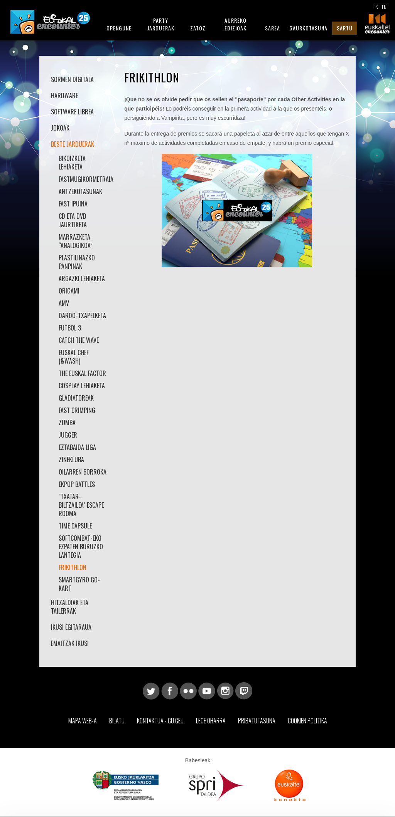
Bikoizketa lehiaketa (72, 162)
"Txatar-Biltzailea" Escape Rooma (81, 505)
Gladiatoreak (76, 398)
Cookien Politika (307, 720)
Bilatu (117, 720)
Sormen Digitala (72, 79)
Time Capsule (75, 525)
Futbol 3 (70, 327)
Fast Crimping (77, 410)
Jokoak (60, 128)
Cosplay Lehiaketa (82, 385)
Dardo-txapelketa (82, 315)
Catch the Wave (79, 340)
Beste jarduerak (72, 144)
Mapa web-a (82, 720)
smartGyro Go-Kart (79, 584)
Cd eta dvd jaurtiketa (73, 220)
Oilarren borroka (82, 471)
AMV (64, 303)
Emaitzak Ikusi (70, 643)
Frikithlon (72, 567)
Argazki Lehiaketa (82, 278)
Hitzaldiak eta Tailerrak (69, 607)
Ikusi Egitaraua (71, 627)
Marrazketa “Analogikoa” (76, 241)
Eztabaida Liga (77, 447)
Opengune (119, 28)
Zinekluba (71, 459)
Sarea (272, 28)
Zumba (67, 422)
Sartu (345, 28)
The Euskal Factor (82, 373)
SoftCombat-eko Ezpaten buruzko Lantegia (81, 546)
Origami (69, 290)
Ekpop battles (77, 484)
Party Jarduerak (160, 24)
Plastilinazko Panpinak (77, 262)
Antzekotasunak (80, 191)
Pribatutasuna (256, 720)
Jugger (68, 435)
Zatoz (198, 28)
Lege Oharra (211, 720)
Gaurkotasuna (308, 28)
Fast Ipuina (73, 203)
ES (375, 7)
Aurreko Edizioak (235, 24)
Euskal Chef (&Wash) (74, 357)
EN (384, 7)
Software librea (72, 111)
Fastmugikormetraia (83, 179)
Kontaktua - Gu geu (160, 720)
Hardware (64, 95)
